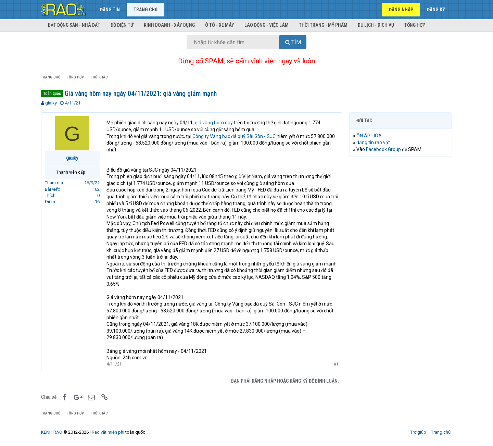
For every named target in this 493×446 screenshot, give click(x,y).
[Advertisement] (400, 266)
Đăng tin (110, 9)
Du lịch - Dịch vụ (376, 25)
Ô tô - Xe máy (219, 25)
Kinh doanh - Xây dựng (169, 25)
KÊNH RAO (51, 432)
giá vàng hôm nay (214, 122)
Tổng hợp (414, 25)
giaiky (51, 103)
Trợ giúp (418, 432)
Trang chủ (145, 9)
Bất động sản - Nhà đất (74, 25)
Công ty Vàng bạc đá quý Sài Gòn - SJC (234, 136)
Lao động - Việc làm (266, 25)
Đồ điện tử (122, 25)
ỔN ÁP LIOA (369, 135)
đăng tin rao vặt (373, 142)
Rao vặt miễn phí (108, 432)
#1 (336, 364)
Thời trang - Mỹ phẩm (323, 25)
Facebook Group (383, 149)
